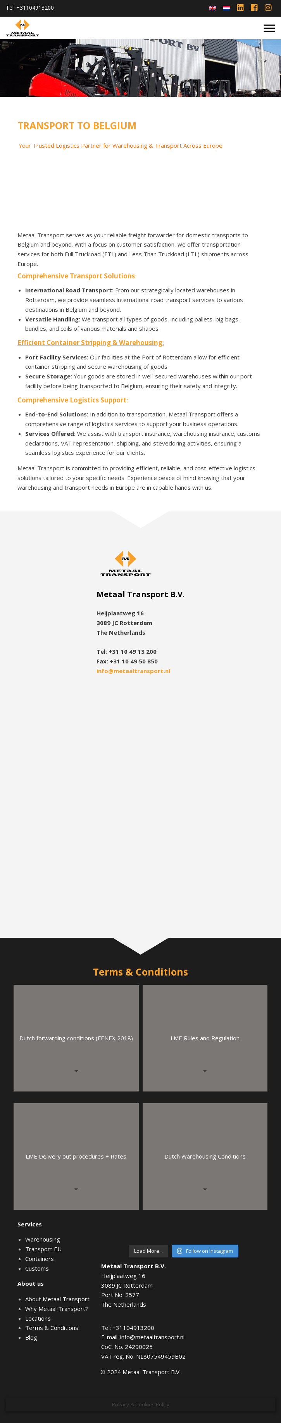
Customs (37, 1268)
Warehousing (42, 1239)
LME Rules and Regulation (205, 1038)
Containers (39, 1258)
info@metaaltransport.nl (133, 671)
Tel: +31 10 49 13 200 (127, 651)
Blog (31, 1337)
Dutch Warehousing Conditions (205, 1156)
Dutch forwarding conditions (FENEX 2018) (76, 1038)
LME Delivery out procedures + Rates (76, 1156)
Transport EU (43, 1249)
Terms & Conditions (51, 1327)
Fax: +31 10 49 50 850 (127, 661)
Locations (38, 1318)
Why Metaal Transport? (56, 1308)
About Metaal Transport (57, 1299)
